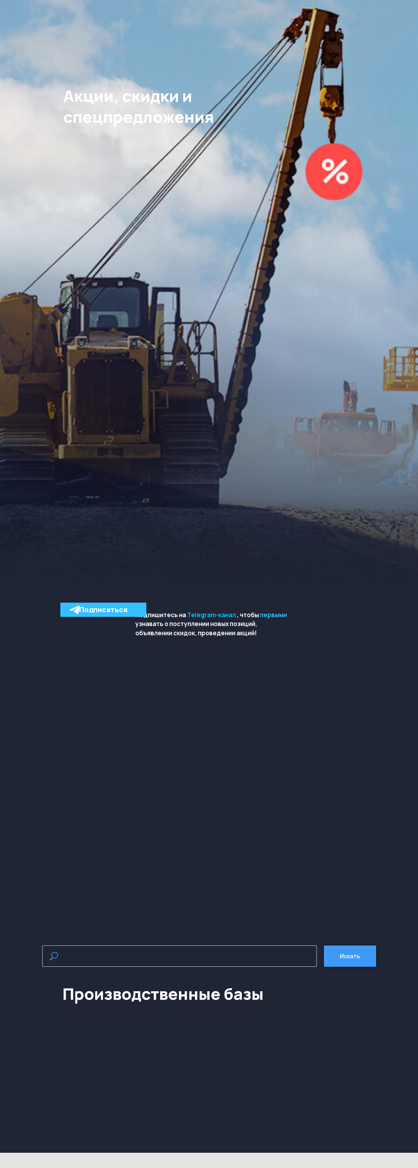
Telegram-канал (211, 615)
